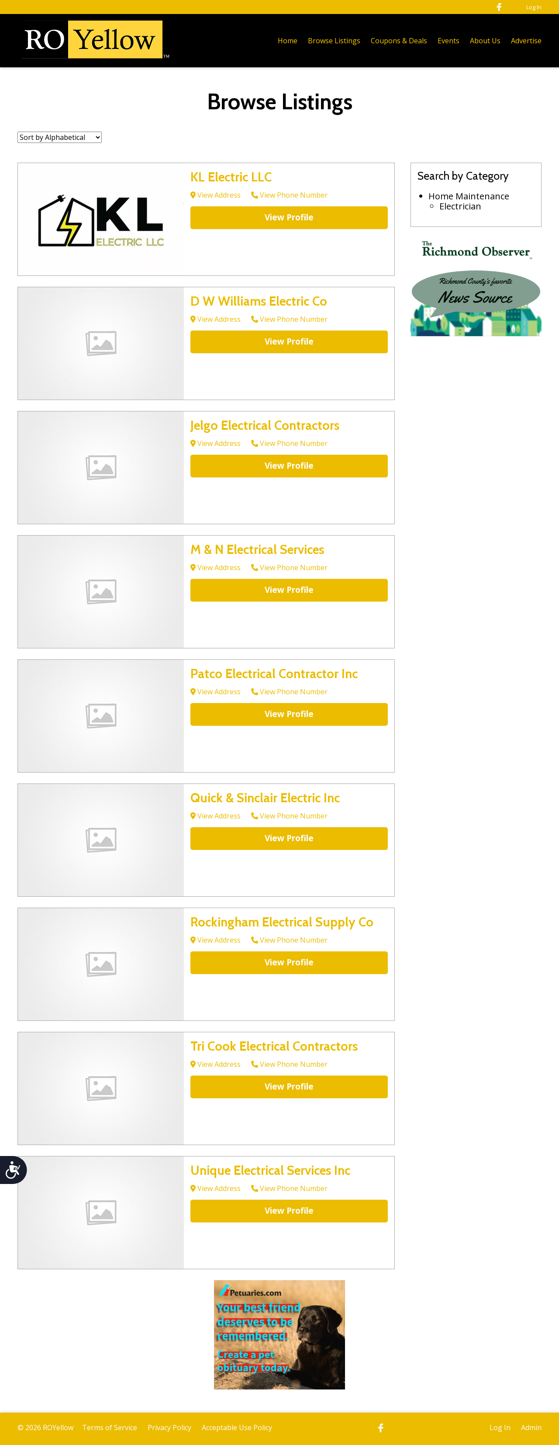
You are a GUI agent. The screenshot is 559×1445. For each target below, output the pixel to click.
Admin (531, 1427)
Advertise (526, 40)
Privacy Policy (169, 1427)
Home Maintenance (468, 196)
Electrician (460, 206)
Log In (534, 7)
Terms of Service (109, 1427)
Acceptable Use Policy (237, 1427)
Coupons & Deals (399, 40)
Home (287, 40)
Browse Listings (334, 40)
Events (448, 40)
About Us (485, 40)
